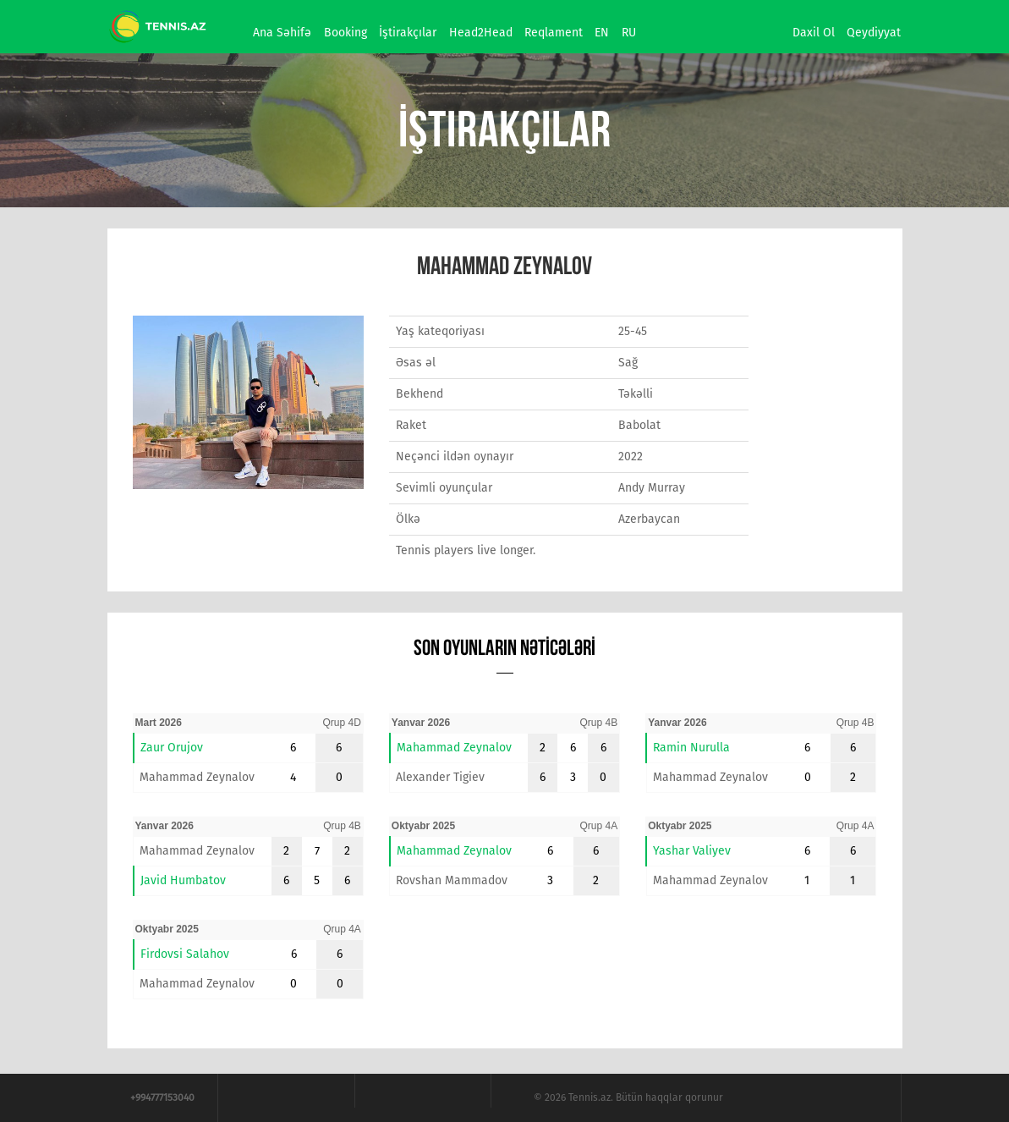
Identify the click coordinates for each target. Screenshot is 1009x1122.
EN (602, 32)
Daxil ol (813, 32)
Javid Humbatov (183, 880)
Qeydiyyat (874, 32)
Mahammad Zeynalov (197, 777)
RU (629, 32)
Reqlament (553, 32)
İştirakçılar (407, 32)
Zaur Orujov (171, 747)
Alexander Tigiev (440, 777)
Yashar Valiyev (692, 851)
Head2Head (481, 32)
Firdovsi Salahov (184, 954)
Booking (345, 32)
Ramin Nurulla (691, 747)
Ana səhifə (282, 32)
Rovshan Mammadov (451, 880)
